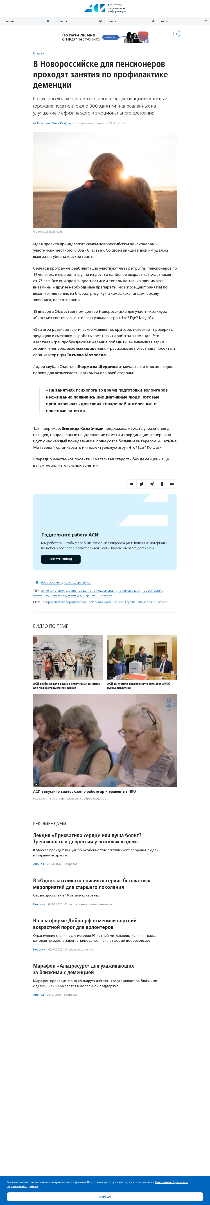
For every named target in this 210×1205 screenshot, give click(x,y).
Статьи (38, 53)
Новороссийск (51, 582)
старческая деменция (65, 595)
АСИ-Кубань (41, 123)
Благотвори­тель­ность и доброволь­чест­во (78, 798)
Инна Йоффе (61, 123)
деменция (109, 590)
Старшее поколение (89, 123)
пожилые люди (129, 590)
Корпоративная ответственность (89, 904)
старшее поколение (97, 595)
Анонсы (38, 864)
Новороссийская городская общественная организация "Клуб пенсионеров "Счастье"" (104, 602)
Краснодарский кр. (77, 582)
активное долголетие (84, 590)
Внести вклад (61, 559)
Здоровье (70, 864)
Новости (39, 904)
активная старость (54, 590)
